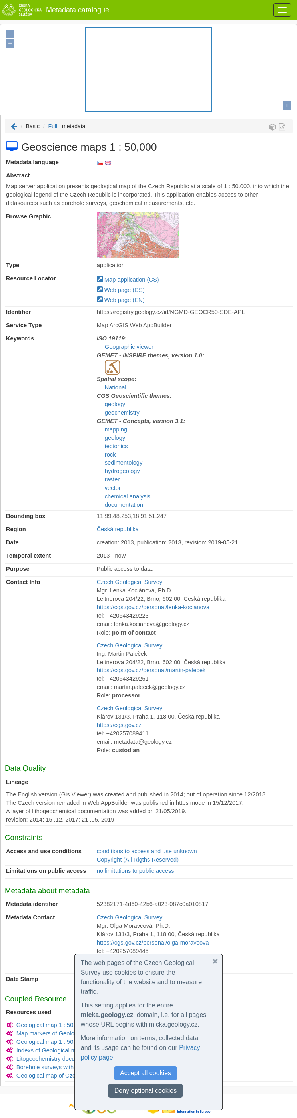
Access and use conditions (44, 851)
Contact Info (23, 582)
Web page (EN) (121, 300)
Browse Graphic (28, 216)
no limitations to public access (135, 871)
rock (110, 454)
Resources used (28, 1012)
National (115, 387)
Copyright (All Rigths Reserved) (138, 859)
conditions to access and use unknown (147, 851)
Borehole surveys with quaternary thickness (73, 1067)
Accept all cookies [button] (145, 1073)
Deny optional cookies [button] (145, 1090)
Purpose (18, 569)
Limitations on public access (46, 871)
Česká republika (118, 529)
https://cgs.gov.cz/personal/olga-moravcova (153, 942)
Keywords (20, 338)
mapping (116, 429)
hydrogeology (122, 471)
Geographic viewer (129, 347)
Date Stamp (22, 979)
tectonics (116, 446)
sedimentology (124, 462)
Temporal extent (28, 555)
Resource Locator (31, 278)
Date (12, 542)
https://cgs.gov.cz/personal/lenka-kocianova (153, 607)
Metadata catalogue (54, 10)
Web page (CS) (121, 290)
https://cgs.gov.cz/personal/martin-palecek (151, 670)
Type (12, 265)
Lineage (17, 782)
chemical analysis (128, 496)
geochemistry (122, 412)
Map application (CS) (128, 279)
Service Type (24, 325)
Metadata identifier (32, 904)
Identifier (18, 312)
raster (112, 479)
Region (16, 529)
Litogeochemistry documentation (58, 1059)
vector (113, 488)
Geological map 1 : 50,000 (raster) (60, 1042)
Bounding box (26, 516)
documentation (124, 505)
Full (53, 126)
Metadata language (32, 162)
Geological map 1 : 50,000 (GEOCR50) (67, 1025)
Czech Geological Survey (130, 582)
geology (115, 404)
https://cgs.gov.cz (119, 725)
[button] (215, 961)
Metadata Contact (30, 917)
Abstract (18, 175)
